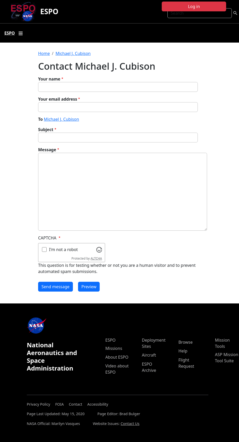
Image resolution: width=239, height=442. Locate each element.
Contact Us (130, 423)
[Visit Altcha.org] (99, 249)
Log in (194, 6)
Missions (113, 348)
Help (182, 351)
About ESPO (116, 357)
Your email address (57, 99)
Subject (45, 129)
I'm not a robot (63, 249)
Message (47, 149)
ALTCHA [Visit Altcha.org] (96, 258)
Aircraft (149, 355)
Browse (185, 342)
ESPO (49, 11)
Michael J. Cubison (73, 53)
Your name (49, 79)
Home (44, 53)
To (40, 119)
